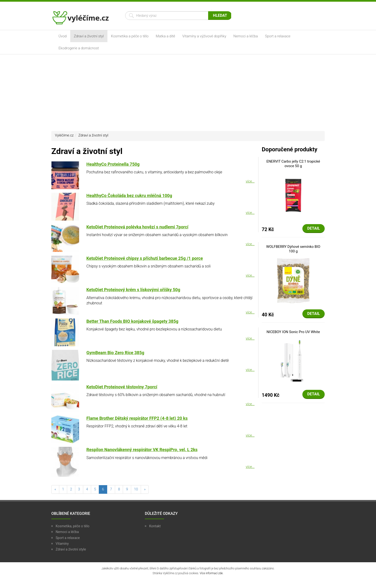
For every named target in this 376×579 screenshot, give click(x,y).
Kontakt (155, 526)
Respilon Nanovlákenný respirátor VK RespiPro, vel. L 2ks (142, 449)
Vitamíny (62, 543)
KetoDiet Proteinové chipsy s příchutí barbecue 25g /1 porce (144, 258)
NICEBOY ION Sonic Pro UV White (293, 332)
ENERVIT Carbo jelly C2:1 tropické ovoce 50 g (293, 163)
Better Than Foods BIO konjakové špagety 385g (132, 321)
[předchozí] (55, 489)
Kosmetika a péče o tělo (130, 36)
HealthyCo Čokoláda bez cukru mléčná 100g (129, 195)
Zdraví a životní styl (89, 36)
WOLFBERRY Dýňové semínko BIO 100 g (293, 249)
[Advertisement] (188, 92)
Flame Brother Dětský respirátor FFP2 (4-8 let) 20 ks (137, 418)
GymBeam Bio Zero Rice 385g (115, 352)
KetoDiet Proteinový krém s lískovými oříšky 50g (133, 289)
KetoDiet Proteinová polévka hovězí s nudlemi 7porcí (137, 226)
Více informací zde (211, 573)
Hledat (220, 15)
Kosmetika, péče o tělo (72, 526)
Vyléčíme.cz (64, 135)
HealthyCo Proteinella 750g (113, 164)
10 (136, 489)
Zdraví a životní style (71, 549)
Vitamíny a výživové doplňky (204, 36)
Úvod (63, 36)
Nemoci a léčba (245, 36)
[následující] (145, 489)
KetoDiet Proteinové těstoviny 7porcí (121, 386)
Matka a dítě (165, 36)
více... (250, 181)
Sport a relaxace (277, 36)
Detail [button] (313, 228)
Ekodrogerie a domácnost (79, 48)
